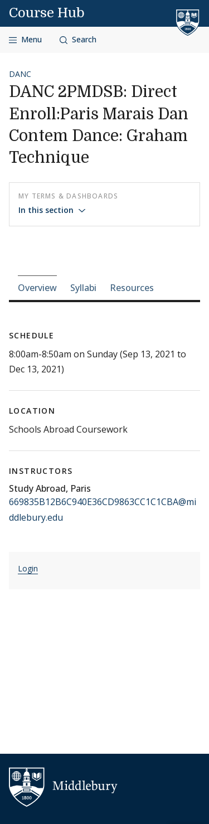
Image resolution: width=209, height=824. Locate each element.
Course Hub (47, 13)
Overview (37, 288)
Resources (132, 288)
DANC (20, 74)
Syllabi (83, 288)
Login (28, 568)
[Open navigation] (25, 40)
